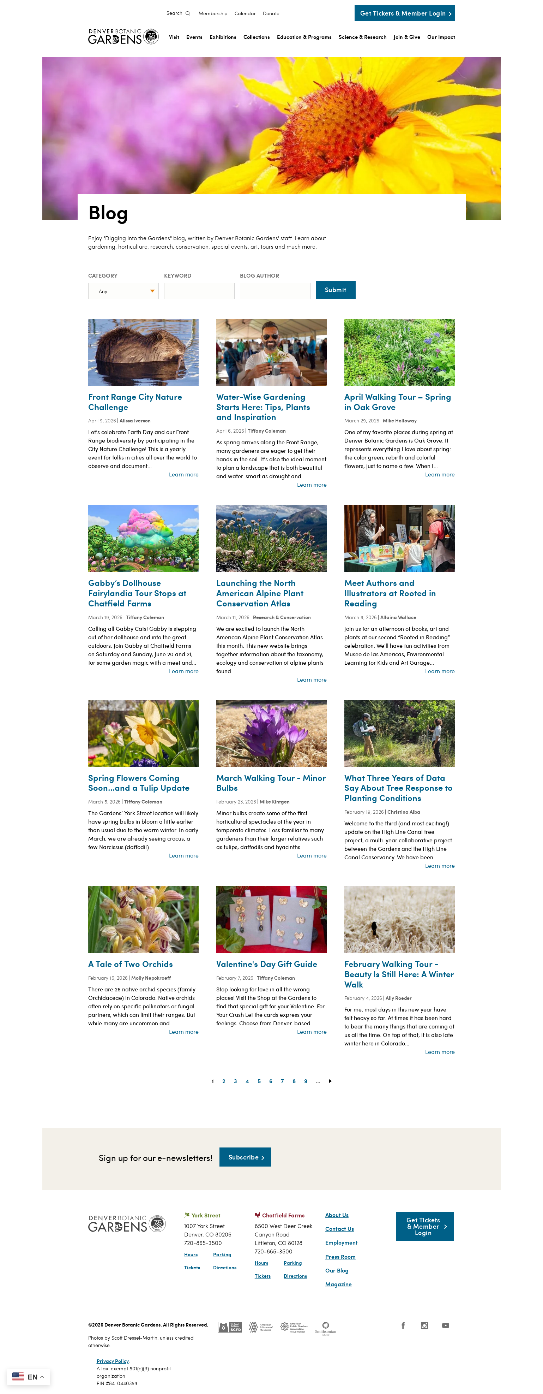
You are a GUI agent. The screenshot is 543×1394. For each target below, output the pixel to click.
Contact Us (339, 1229)
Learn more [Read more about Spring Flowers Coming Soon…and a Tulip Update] (184, 855)
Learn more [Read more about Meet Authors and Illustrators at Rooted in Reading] (440, 671)
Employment (341, 1242)
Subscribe (244, 1156)
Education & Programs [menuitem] (304, 36)
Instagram (424, 1325)
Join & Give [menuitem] (407, 36)
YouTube (445, 1325)
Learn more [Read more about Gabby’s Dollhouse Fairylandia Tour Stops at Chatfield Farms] (184, 671)
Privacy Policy (113, 1360)
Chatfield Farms (283, 1215)
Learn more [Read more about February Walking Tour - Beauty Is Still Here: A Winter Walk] (440, 1051)
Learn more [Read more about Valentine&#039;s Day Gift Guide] (312, 1031)
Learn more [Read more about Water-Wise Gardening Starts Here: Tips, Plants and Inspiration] (312, 484)
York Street (206, 1215)
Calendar (245, 13)
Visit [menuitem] (174, 36)
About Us (337, 1215)
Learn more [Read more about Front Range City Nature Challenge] (184, 474)
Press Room (340, 1256)
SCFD (230, 1327)
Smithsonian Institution (325, 1329)
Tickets (192, 1267)
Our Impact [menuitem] (441, 36)
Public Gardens (294, 1327)
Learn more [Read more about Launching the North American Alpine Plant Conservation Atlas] (312, 679)
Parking (222, 1254)
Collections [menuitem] (256, 36)
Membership (213, 13)
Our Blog (337, 1270)
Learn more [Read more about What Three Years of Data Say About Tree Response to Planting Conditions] (440, 865)
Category (102, 275)
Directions (224, 1267)
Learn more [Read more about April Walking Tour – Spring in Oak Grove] (440, 474)
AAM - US (261, 1327)
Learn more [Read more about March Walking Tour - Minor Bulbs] (312, 855)
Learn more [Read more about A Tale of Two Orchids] (184, 1031)
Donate (271, 13)
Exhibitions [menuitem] (223, 36)
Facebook (403, 1325)
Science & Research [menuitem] (363, 36)
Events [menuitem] (194, 36)
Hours (191, 1254)
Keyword (177, 275)
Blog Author (259, 275)
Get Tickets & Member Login (403, 12)
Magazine (338, 1284)
